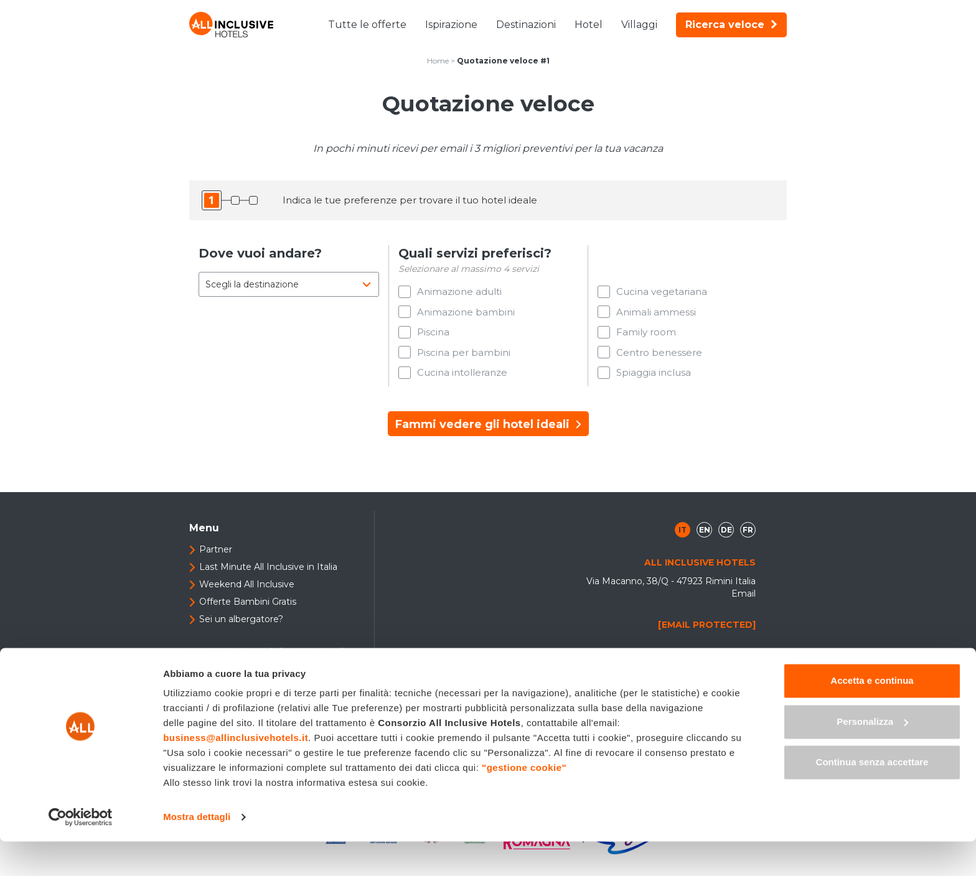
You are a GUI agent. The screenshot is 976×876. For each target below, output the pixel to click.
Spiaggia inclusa (653, 381)
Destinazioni (526, 24)
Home (438, 60)
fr (748, 540)
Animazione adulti (459, 291)
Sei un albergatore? (241, 629)
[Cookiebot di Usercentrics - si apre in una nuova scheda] (80, 851)
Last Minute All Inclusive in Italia (268, 577)
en (704, 540)
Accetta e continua (871, 715)
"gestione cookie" (524, 802)
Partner (215, 560)
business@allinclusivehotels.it (235, 772)
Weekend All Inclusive (246, 594)
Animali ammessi (656, 314)
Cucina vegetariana (661, 291)
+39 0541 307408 (711, 666)
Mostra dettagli (196, 851)
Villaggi (639, 24)
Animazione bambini (466, 314)
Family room (646, 336)
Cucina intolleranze (462, 381)
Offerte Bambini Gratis (247, 612)
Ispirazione (451, 24)
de (726, 540)
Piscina (433, 336)
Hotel (589, 24)
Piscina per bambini (463, 359)
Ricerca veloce (731, 24)
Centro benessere (659, 359)
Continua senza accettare (872, 796)
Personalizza (872, 755)
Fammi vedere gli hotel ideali (488, 435)
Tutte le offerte (367, 24)
